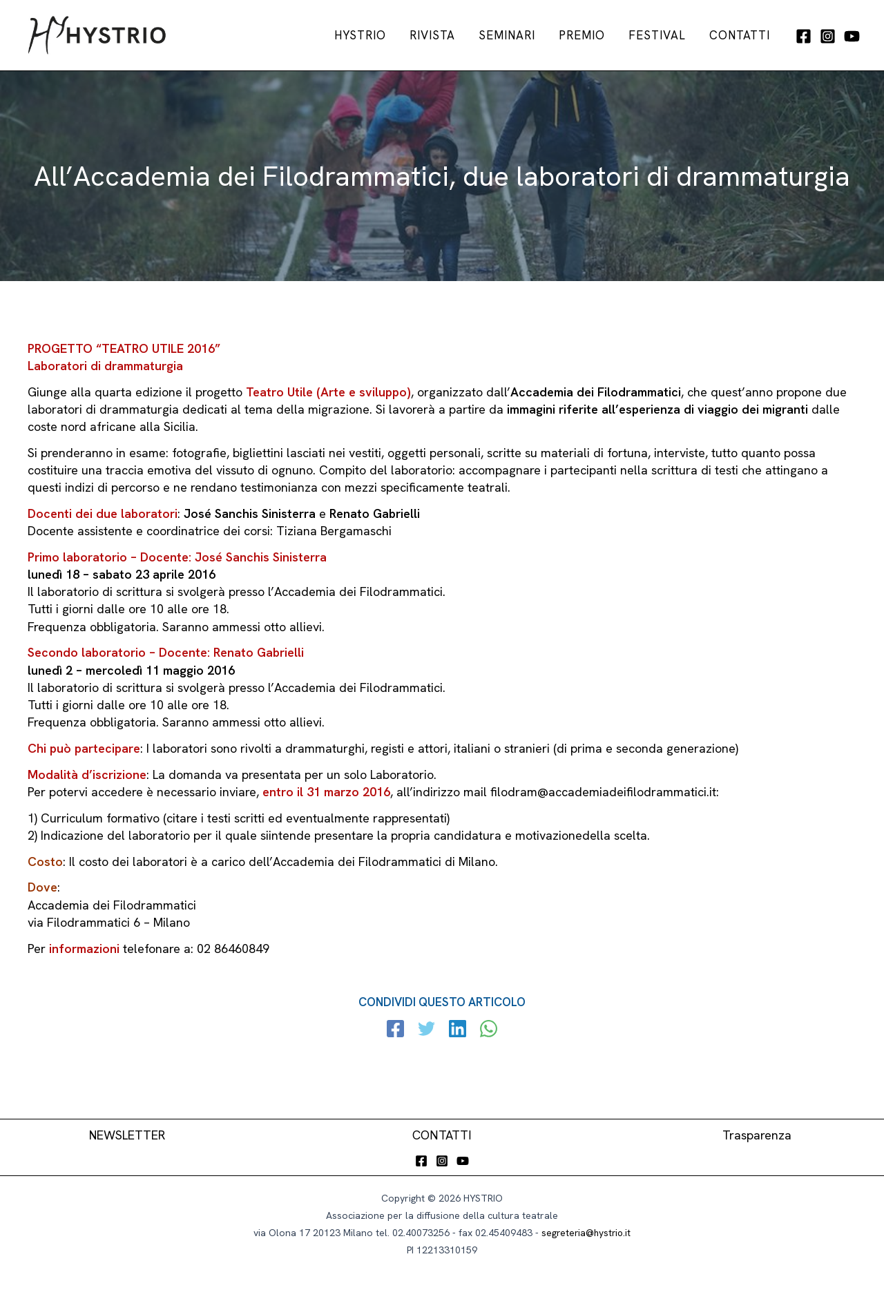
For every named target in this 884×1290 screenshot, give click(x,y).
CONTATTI (442, 1135)
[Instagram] (828, 36)
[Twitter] (427, 1030)
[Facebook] (803, 36)
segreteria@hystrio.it (586, 1232)
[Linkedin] (457, 1030)
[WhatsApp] (488, 1030)
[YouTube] (852, 36)
